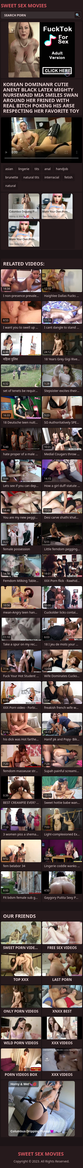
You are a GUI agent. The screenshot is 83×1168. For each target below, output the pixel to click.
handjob (62, 169)
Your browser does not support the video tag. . (41, 140)
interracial (51, 177)
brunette (11, 177)
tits (37, 169)
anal (47, 169)
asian (9, 169)
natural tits (31, 177)
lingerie (23, 169)
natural (10, 186)
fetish (68, 177)
